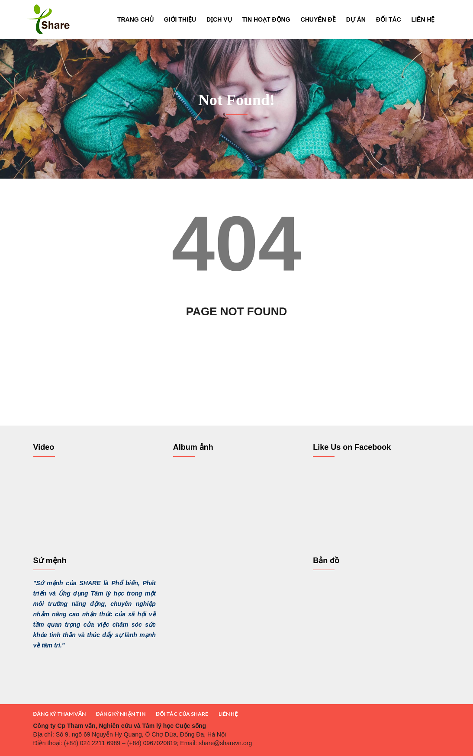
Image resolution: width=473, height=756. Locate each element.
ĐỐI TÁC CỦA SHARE (182, 714)
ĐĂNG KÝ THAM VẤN (59, 714)
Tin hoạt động (266, 19)
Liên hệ (423, 19)
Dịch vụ (219, 19)
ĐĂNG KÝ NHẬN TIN (120, 714)
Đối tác (388, 19)
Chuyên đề (318, 19)
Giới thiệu (180, 19)
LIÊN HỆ (228, 714)
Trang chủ (135, 19)
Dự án (356, 19)
